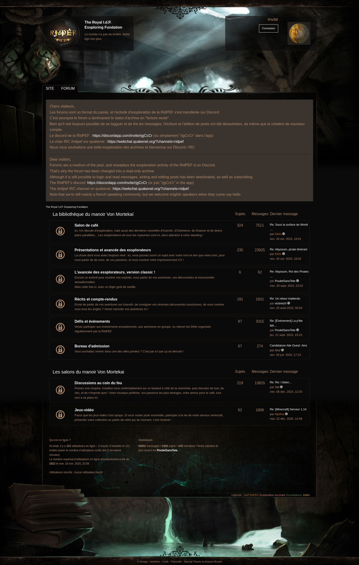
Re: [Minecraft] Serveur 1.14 (288, 409)
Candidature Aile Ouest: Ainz (288, 345)
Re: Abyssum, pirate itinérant (288, 249)
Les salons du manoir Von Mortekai (88, 371)
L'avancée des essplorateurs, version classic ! (115, 272)
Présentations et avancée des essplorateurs (113, 250)
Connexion (268, 28)
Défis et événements (92, 321)
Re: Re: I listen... (280, 382)
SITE (50, 88)
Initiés (306, 495)
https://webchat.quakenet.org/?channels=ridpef (146, 141)
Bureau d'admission (92, 346)
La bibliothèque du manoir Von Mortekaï (93, 214)
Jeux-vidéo (84, 410)
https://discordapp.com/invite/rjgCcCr (122, 136)
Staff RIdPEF (251, 495)
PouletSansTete (285, 281)
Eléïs (278, 234)
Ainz (277, 350)
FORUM (68, 88)
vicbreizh (281, 303)
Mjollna (279, 414)
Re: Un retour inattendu (285, 298)
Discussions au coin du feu (98, 383)
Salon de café (86, 225)
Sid (277, 387)
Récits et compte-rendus (96, 299)
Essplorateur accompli (272, 495)
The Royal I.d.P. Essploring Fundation (67, 206)
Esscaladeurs (294, 495)
